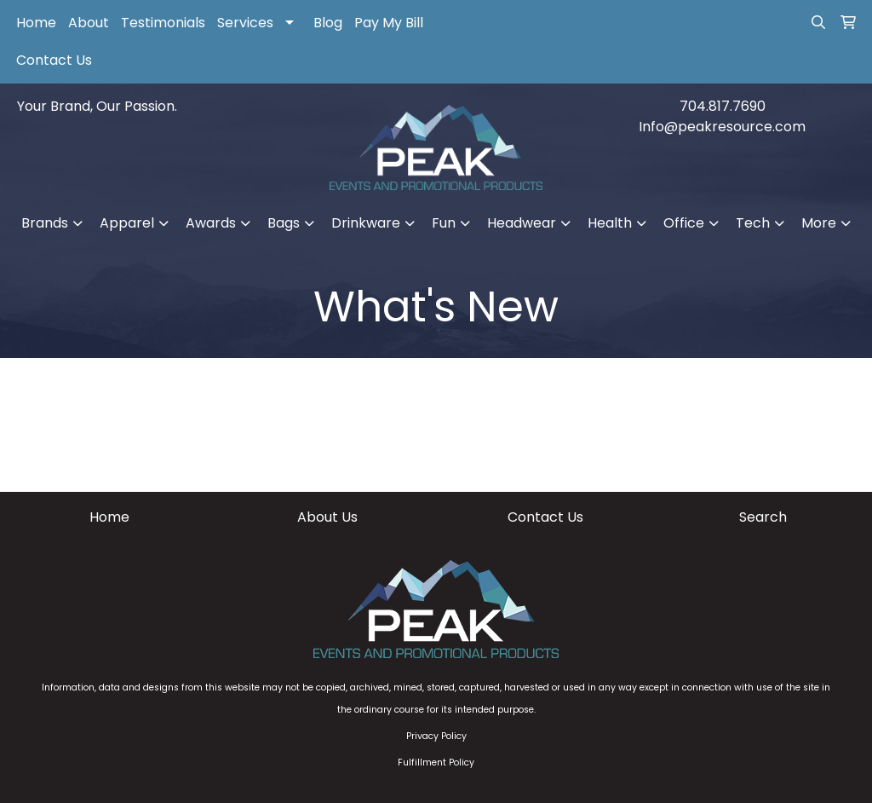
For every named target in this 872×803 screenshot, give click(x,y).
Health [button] (610, 223)
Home (36, 22)
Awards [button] (211, 223)
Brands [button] (44, 223)
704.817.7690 (723, 106)
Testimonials (163, 22)
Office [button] (683, 223)
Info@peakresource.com (722, 126)
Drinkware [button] (365, 223)
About (88, 22)
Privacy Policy (436, 736)
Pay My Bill (388, 22)
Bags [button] (283, 223)
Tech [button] (753, 223)
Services (245, 22)
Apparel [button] (127, 223)
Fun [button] (444, 223)
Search (763, 517)
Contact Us (54, 60)
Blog (327, 22)
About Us (327, 517)
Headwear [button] (521, 223)
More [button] (818, 223)
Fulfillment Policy (436, 762)
